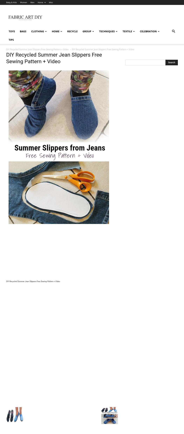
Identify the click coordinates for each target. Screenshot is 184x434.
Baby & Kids (11, 2)
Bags (23, 31)
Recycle (72, 31)
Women (23, 2)
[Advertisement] (62, 253)
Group (88, 31)
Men (32, 2)
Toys (12, 31)
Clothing (39, 31)
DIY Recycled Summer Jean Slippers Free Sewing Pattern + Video (37, 49)
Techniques (108, 31)
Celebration (149, 31)
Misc (51, 2)
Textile (129, 31)
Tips (11, 39)
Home (42, 2)
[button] (173, 31)
